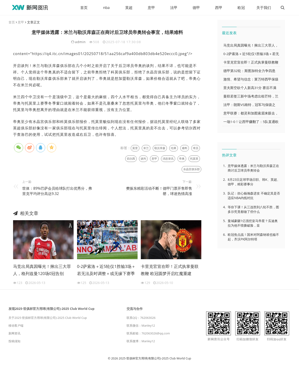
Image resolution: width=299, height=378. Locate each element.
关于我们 (263, 7)
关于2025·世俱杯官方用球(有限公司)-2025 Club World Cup (47, 318)
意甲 (151, 7)
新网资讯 (14, 333)
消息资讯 (168, 159)
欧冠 (241, 7)
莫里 (135, 148)
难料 (184, 148)
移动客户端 (15, 325)
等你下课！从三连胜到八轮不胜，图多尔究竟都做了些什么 (253, 209)
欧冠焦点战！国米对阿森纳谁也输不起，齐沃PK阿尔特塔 (253, 236)
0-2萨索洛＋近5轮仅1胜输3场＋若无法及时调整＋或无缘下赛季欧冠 (106, 271)
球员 (195, 148)
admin (80, 42)
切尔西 (131, 159)
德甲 (196, 7)
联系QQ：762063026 (141, 318)
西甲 (218, 7)
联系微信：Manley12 (141, 325)
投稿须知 (14, 341)
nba (106, 7)
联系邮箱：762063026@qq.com (148, 333)
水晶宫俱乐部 (191, 169)
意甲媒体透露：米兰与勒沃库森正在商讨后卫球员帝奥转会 (253, 168)
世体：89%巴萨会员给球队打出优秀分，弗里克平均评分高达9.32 (57, 191)
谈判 (143, 159)
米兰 (146, 148)
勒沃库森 (159, 148)
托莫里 (194, 159)
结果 (173, 148)
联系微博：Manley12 (141, 341)
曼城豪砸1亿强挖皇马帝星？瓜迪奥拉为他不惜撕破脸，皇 (253, 223)
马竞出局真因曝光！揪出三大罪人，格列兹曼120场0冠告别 (42, 270)
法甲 (173, 7)
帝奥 (182, 159)
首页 (84, 7)
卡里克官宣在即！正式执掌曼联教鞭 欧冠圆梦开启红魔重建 (170, 270)
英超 (129, 7)
